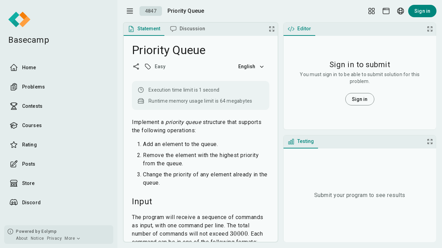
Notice (37, 238)
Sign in (422, 11)
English (251, 66)
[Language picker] (400, 11)
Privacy (54, 238)
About (22, 238)
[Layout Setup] (371, 11)
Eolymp (49, 231)
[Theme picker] (386, 11)
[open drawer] (130, 11)
